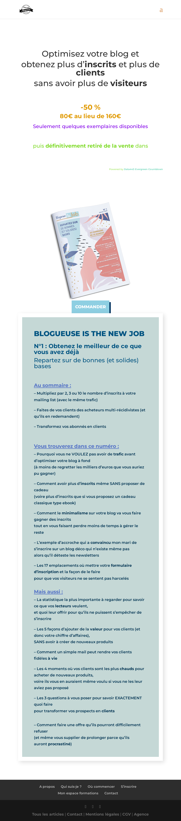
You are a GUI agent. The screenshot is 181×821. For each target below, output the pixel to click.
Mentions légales (102, 814)
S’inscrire (128, 786)
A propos (47, 786)
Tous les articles (48, 814)
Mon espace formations (78, 793)
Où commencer (101, 786)
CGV (126, 814)
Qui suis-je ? (71, 786)
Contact (111, 793)
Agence (141, 814)
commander (90, 306)
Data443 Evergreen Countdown (143, 169)
